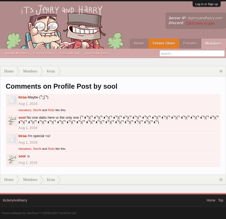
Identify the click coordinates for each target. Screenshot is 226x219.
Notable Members (16, 53)
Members (213, 43)
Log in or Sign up (206, 4)
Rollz (51, 110)
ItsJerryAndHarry (15, 200)
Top (220, 200)
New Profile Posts (96, 53)
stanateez (24, 110)
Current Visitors (44, 53)
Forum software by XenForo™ (39, 213)
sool (22, 117)
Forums (190, 43)
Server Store (164, 43)
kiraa (22, 97)
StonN (37, 110)
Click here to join (200, 23)
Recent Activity (69, 53)
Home (139, 43)
